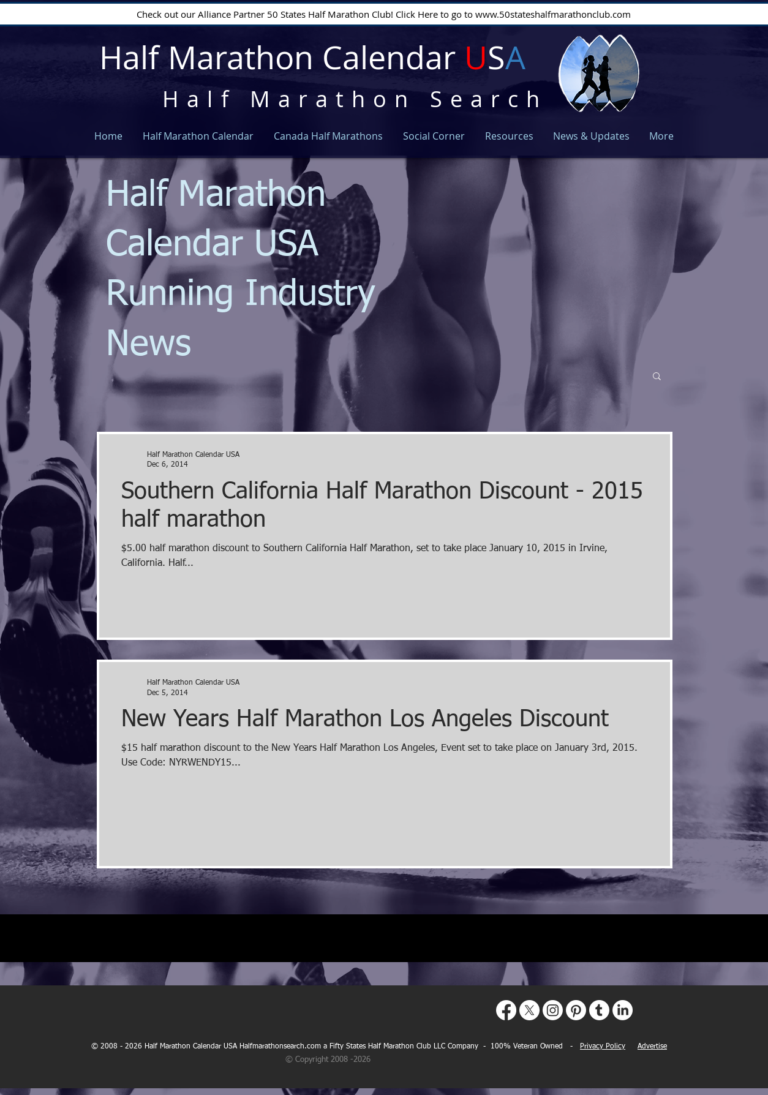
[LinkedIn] (622, 1010)
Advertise (652, 1046)
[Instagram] (553, 1010)
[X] (529, 1010)
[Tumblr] (599, 1010)
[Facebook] (506, 1010)
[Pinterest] (576, 1010)
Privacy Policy (602, 1046)
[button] (657, 377)
